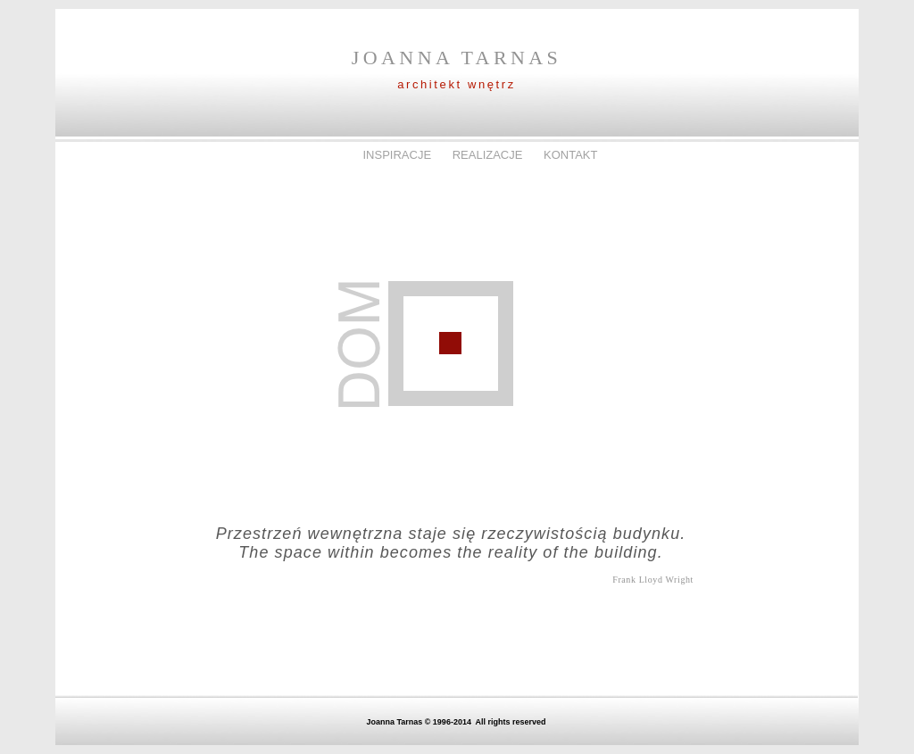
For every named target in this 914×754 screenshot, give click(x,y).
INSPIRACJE (398, 155)
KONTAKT (570, 155)
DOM (330, 155)
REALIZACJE (489, 155)
